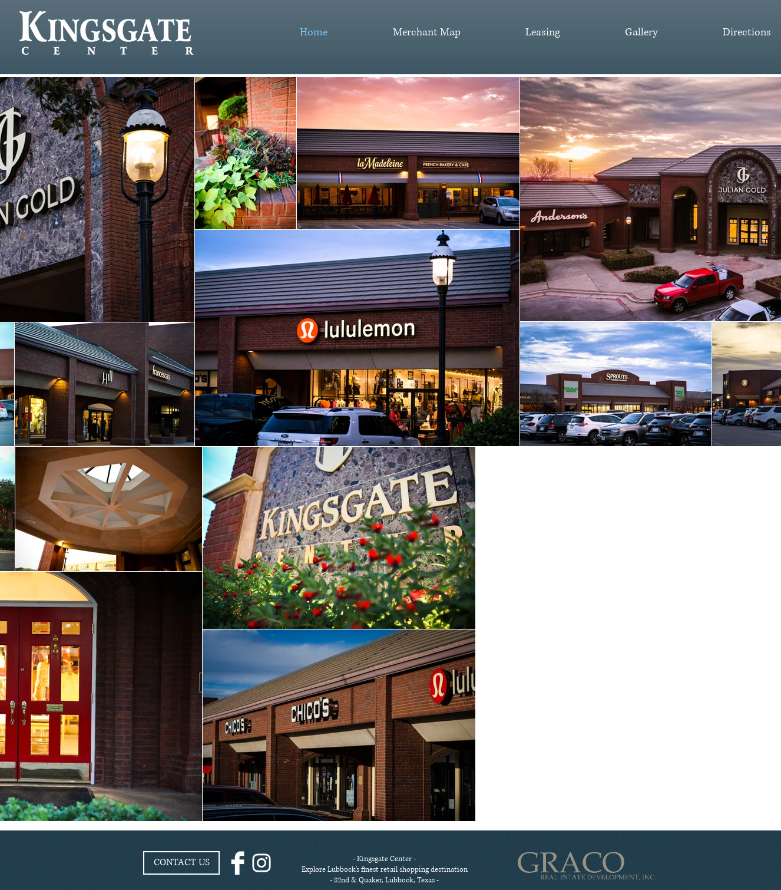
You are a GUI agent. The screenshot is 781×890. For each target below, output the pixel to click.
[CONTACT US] (181, 863)
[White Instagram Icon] (261, 863)
